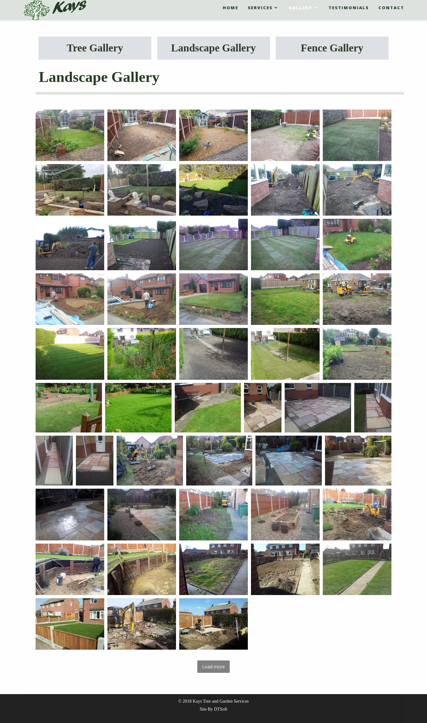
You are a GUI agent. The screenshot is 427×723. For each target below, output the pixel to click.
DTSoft (220, 709)
